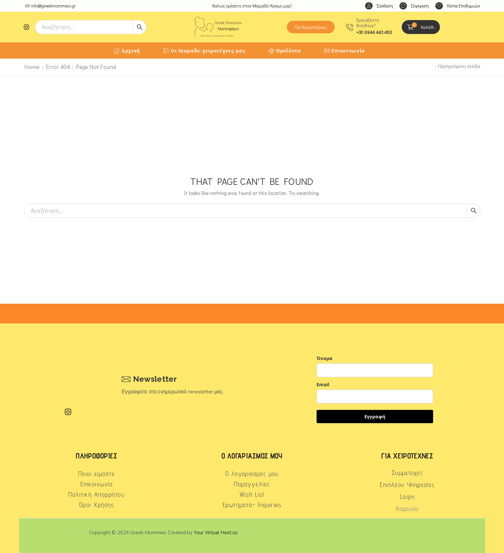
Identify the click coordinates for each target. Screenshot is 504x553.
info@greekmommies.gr (53, 6)
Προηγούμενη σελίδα (459, 66)
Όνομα (324, 358)
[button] (379, 6)
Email (323, 384)
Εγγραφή (374, 416)
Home (31, 67)
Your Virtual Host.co (216, 532)
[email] (375, 396)
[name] (375, 370)
